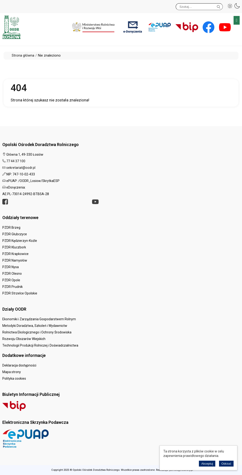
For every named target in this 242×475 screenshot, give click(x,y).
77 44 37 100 (15, 161)
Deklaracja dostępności (19, 365)
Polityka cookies (14, 378)
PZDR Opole (11, 280)
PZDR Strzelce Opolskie (19, 293)
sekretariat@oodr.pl (20, 168)
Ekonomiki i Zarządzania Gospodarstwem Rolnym (39, 319)
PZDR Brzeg (11, 227)
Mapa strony (11, 372)
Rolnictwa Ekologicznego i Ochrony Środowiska (36, 332)
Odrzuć (226, 463)
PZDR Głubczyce (14, 234)
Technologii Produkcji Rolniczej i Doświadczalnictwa (40, 345)
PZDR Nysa (10, 267)
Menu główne (236, 20)
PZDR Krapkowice (15, 254)
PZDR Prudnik (12, 287)
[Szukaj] (199, 6)
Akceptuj (207, 463)
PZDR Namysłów (14, 260)
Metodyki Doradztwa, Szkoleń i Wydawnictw (34, 326)
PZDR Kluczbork (14, 247)
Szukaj (218, 6)
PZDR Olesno (12, 273)
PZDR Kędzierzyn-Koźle (19, 241)
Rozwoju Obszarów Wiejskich (23, 339)
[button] (230, 5)
